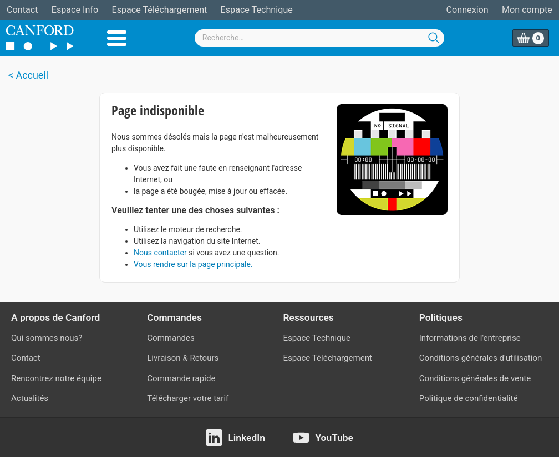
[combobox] (319, 38)
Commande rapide (181, 378)
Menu (116, 38)
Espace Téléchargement (159, 9)
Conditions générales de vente (475, 378)
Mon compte (527, 9)
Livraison (163, 358)
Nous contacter (160, 252)
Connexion (467, 9)
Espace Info (75, 9)
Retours (204, 358)
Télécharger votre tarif (187, 398)
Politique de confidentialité (468, 398)
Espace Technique (257, 9)
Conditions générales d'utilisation (480, 358)
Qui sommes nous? (46, 338)
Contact (22, 9)
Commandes (171, 338)
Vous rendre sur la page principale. (193, 264)
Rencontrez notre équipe (56, 378)
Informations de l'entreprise (470, 338)
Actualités (29, 398)
